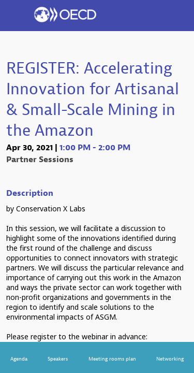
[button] (15, 15)
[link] (18, 357)
